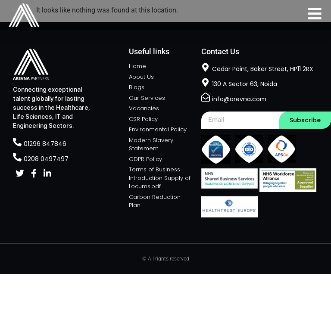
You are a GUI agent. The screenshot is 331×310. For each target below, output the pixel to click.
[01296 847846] (17, 142)
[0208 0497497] (17, 157)
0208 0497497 (46, 159)
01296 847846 (45, 144)
